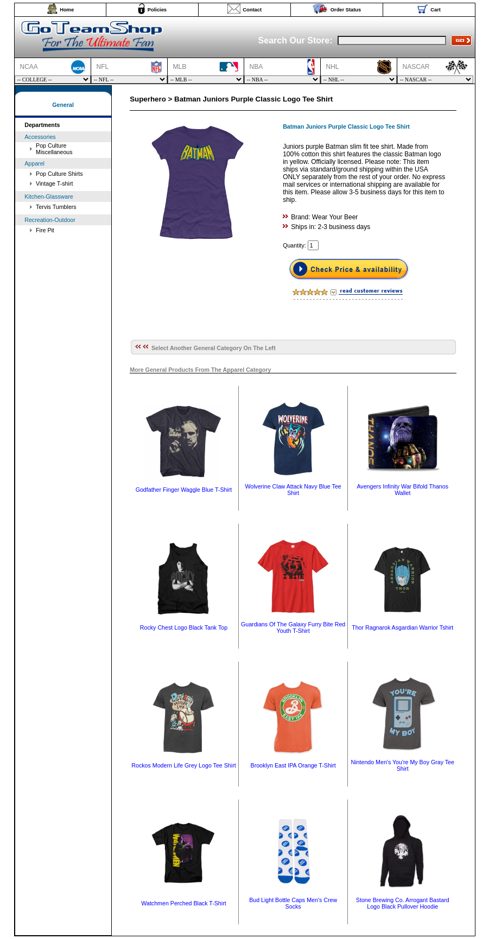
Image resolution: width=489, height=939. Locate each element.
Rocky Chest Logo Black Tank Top (183, 627)
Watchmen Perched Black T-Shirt (183, 903)
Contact (252, 9)
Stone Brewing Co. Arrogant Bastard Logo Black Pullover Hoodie (402, 903)
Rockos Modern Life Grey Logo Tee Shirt (183, 765)
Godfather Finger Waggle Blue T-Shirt (184, 489)
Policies (157, 9)
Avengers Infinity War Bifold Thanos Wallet (402, 489)
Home (67, 9)
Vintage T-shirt (54, 183)
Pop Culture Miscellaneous (54, 148)
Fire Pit (45, 230)
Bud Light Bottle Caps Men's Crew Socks (293, 903)
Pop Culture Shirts (59, 173)
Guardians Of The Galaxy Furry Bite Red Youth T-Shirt (293, 627)
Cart (435, 9)
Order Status (346, 9)
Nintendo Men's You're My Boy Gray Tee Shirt (402, 765)
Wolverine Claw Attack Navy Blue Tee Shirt (293, 489)
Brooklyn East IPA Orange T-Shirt (293, 765)
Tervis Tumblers (56, 207)
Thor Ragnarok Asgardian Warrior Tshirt (402, 627)
